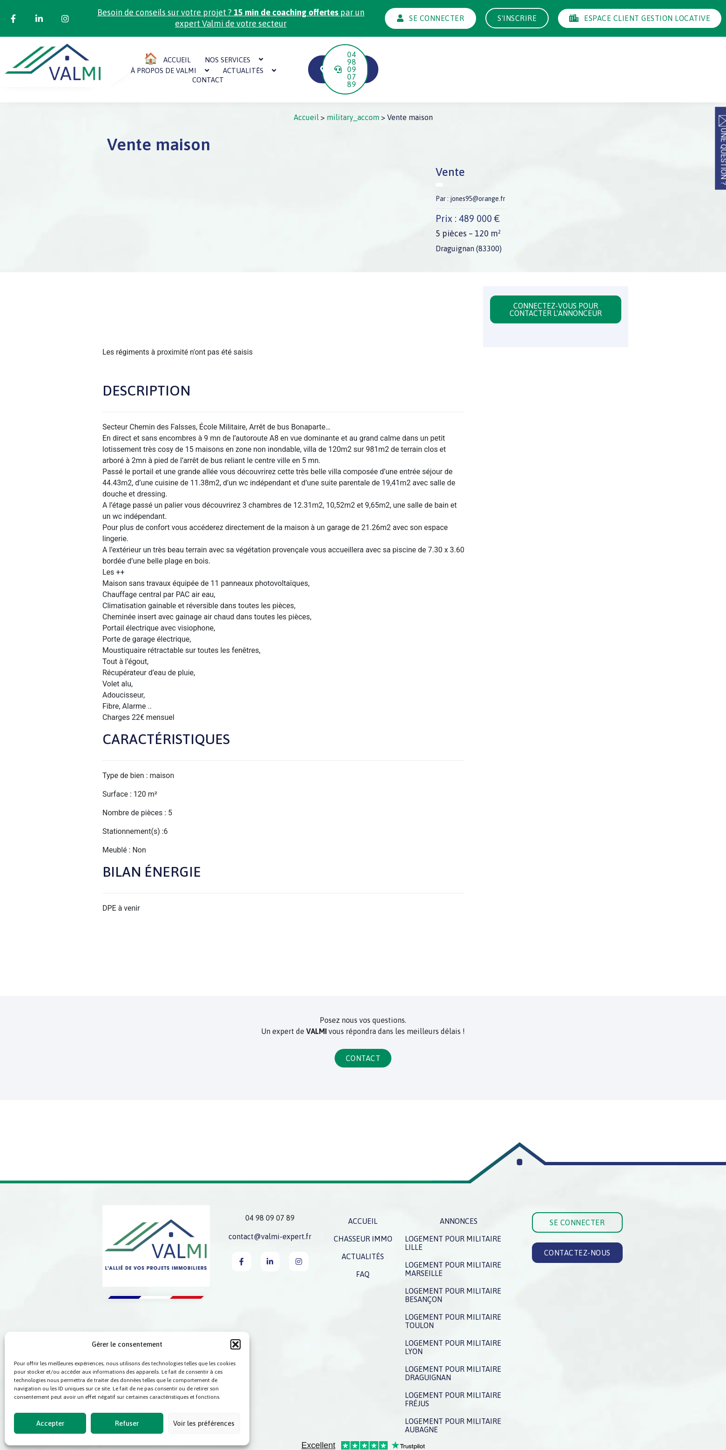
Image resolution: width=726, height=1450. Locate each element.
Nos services (236, 54)
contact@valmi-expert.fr (270, 1207)
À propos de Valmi (318, 54)
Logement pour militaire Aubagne (453, 1396)
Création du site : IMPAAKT (583, 1442)
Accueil (306, 88)
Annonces (458, 1192)
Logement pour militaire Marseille (453, 1239)
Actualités (398, 54)
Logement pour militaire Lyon (453, 1317)
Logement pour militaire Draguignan (453, 1344)
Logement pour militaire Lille (453, 1213)
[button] (235, 1344)
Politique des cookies (495, 1442)
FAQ (363, 1245)
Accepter (50, 1423)
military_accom (353, 88)
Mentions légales (318, 1442)
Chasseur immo (363, 1209)
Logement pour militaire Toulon (453, 1291)
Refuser (127, 1423)
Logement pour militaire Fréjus (453, 1370)
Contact (461, 54)
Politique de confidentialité (407, 1442)
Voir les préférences (204, 1423)
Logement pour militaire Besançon (453, 1265)
